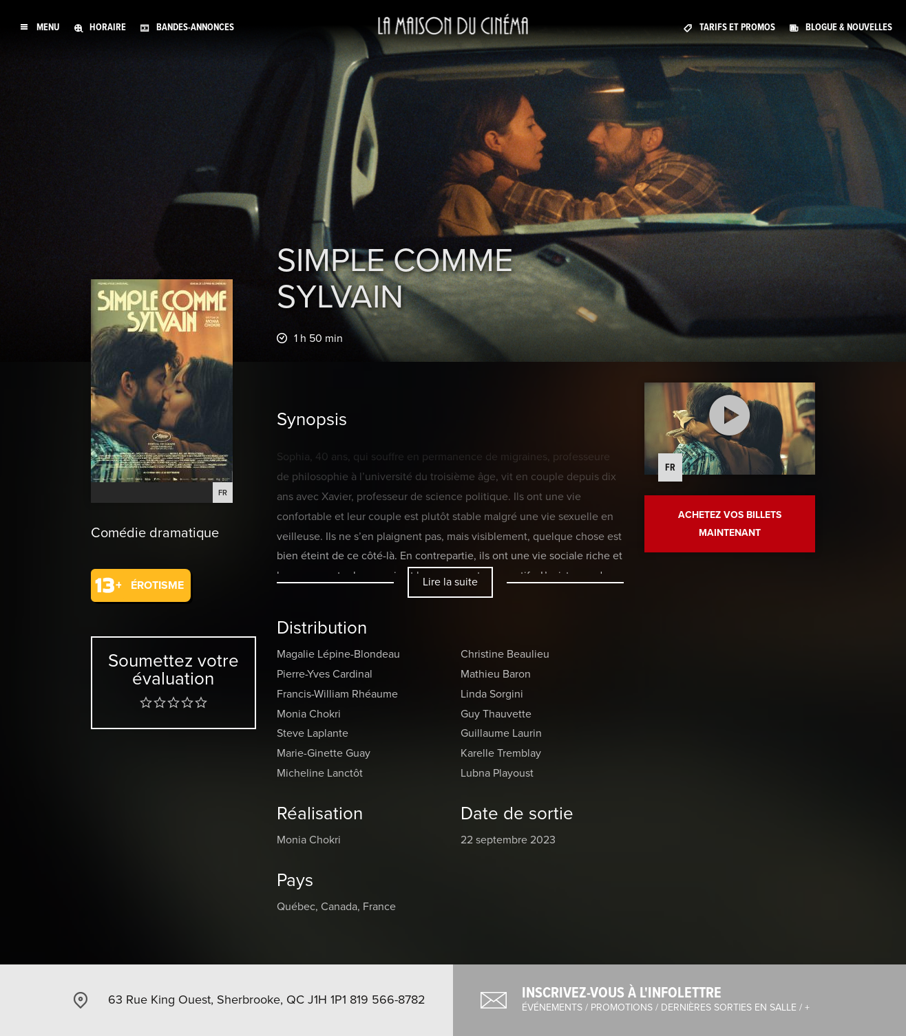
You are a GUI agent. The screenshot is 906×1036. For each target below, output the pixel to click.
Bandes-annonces (195, 27)
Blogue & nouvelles (848, 27)
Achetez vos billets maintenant (729, 523)
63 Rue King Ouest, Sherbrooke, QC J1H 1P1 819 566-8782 (266, 999)
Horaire (107, 27)
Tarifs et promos (737, 27)
